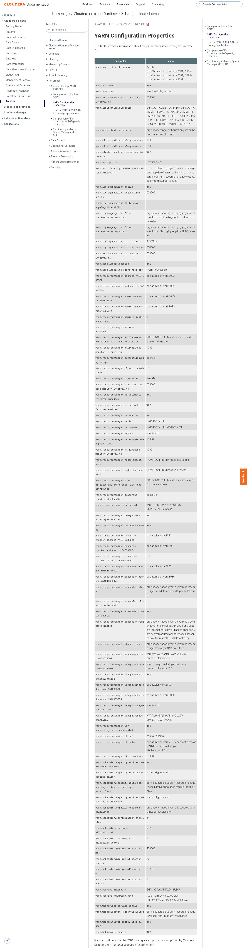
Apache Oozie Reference (65, 161)
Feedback (243, 477)
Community (158, 4)
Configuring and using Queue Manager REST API (65, 132)
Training (109, 944)
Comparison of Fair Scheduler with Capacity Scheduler (66, 121)
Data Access (58, 140)
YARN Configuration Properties (64, 103)
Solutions (104, 4)
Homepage (61, 14)
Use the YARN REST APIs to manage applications (67, 112)
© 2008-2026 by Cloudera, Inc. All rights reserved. (164, 944)
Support (140, 4)
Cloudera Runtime (59, 40)
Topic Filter (52, 24)
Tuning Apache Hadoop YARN (66, 95)
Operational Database (63, 145)
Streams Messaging (62, 156)
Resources (123, 4)
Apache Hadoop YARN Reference (63, 87)
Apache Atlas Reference (64, 151)
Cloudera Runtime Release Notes (64, 47)
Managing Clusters (59, 64)
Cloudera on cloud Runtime (95, 14)
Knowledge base (127, 944)
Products (87, 4)
